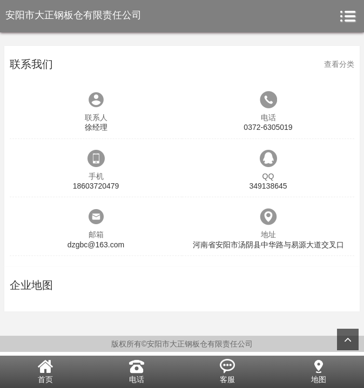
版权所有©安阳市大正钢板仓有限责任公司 (182, 344)
